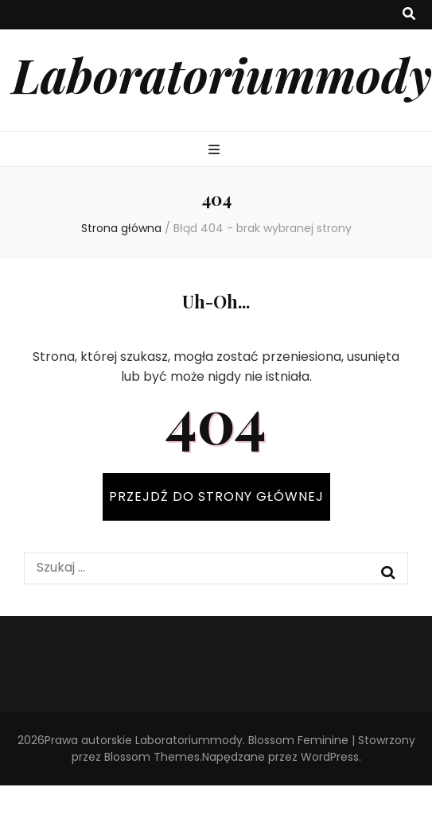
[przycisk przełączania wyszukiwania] (409, 14)
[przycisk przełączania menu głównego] (216, 150)
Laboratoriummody (222, 74)
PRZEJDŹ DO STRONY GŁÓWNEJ (216, 496)
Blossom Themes (152, 757)
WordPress (330, 757)
